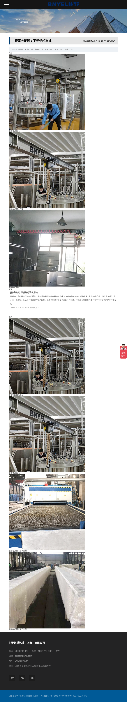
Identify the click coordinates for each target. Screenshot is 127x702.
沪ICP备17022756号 (77, 696)
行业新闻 (15, 292)
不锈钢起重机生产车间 (18, 551)
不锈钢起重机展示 (16, 395)
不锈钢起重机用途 (29, 292)
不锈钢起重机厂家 (16, 209)
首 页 (100, 40)
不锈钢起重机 (14, 131)
